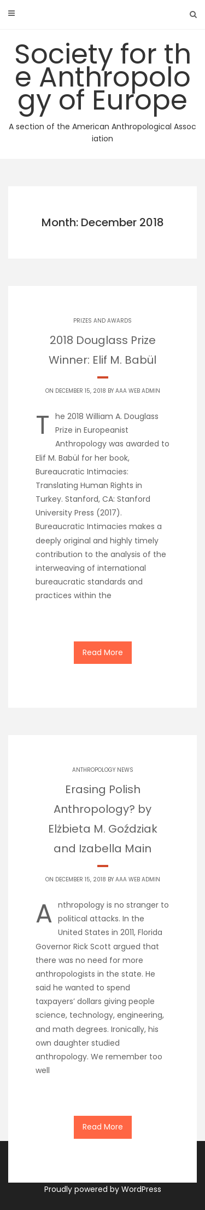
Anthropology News (102, 770)
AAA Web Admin (137, 391)
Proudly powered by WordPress (102, 1189)
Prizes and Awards (102, 321)
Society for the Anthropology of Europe (102, 90)
